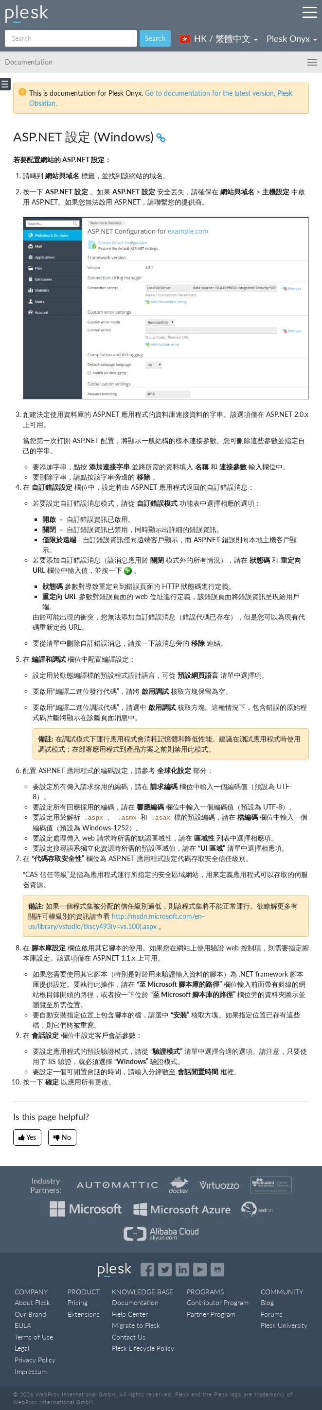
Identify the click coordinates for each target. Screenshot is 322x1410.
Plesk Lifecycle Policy (143, 1348)
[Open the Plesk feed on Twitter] (165, 1269)
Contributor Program (218, 1302)
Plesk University (284, 1325)
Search (155, 38)
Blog (267, 1302)
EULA (23, 1325)
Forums (272, 1314)
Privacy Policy (35, 1360)
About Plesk (32, 1302)
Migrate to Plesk (136, 1325)
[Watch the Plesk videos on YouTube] (200, 1269)
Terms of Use (34, 1337)
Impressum (31, 1371)
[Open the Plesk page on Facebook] (147, 1269)
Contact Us (128, 1337)
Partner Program (211, 1314)
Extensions (84, 1314)
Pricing (78, 1302)
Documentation (135, 1302)
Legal (22, 1348)
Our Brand (30, 1314)
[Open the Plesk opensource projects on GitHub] (217, 1269)
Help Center (130, 1314)
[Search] (71, 38)
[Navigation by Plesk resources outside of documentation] (310, 12)
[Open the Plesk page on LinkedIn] (182, 1269)
